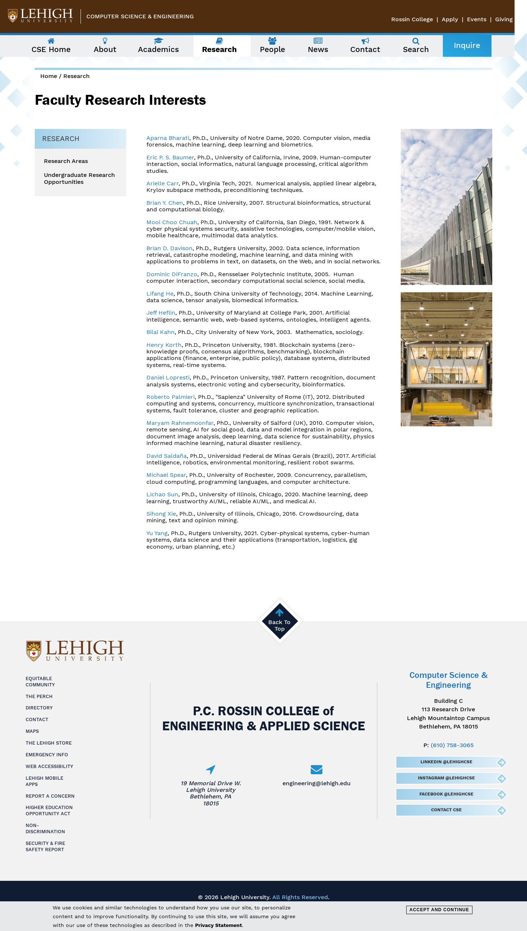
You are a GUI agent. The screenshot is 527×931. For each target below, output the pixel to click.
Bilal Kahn (160, 332)
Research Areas (66, 161)
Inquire (473, 45)
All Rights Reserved (300, 897)
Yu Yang (157, 533)
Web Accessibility (49, 766)
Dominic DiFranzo (171, 274)
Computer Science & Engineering (140, 16)
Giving (516, 19)
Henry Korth (164, 344)
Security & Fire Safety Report (45, 846)
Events (489, 19)
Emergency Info (47, 754)
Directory (39, 708)
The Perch (39, 696)
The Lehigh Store (49, 743)
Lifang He (159, 293)
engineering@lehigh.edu (317, 783)
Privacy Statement (218, 925)
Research (76, 76)
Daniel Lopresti (168, 377)
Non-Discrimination (45, 828)
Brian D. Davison (169, 248)
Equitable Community (40, 681)
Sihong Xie (161, 513)
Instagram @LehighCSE (446, 777)
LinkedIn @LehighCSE (446, 761)
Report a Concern (50, 796)
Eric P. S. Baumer (170, 157)
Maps (32, 731)
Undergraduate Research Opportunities (79, 178)
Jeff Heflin (160, 312)
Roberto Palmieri (170, 396)
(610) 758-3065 (452, 745)
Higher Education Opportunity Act (49, 810)
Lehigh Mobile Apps (44, 781)
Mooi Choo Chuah (171, 222)
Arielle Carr (162, 183)
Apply (462, 19)
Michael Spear (166, 474)
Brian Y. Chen (164, 202)
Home (48, 76)
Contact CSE (446, 809)
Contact (37, 719)
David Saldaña (166, 455)
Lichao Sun (162, 494)
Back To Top (279, 625)
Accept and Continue (439, 909)
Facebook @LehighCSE (446, 794)
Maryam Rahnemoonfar (179, 422)
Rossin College (424, 19)
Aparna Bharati (167, 137)
